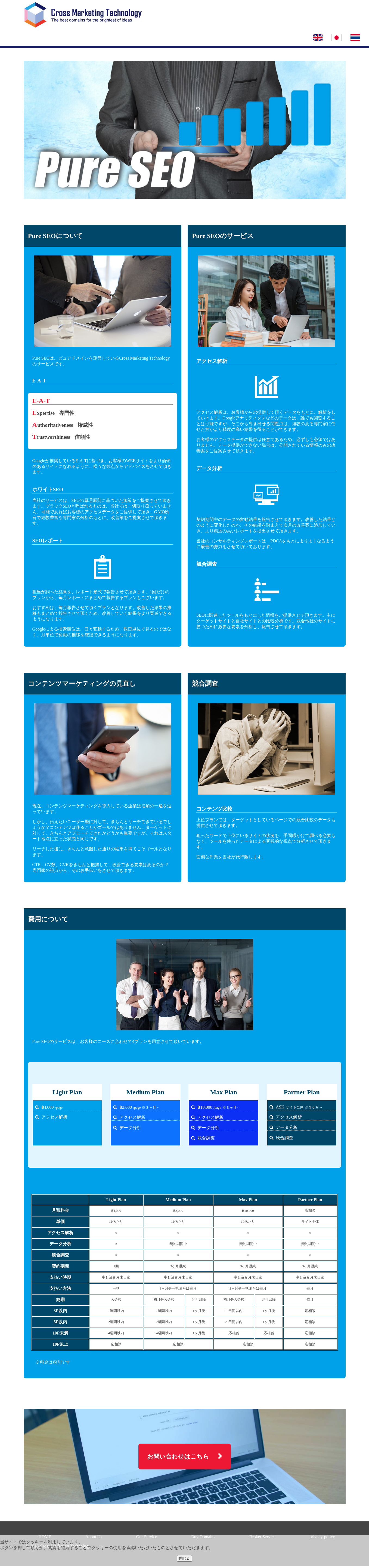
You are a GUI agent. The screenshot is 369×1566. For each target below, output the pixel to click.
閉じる (184, 1558)
